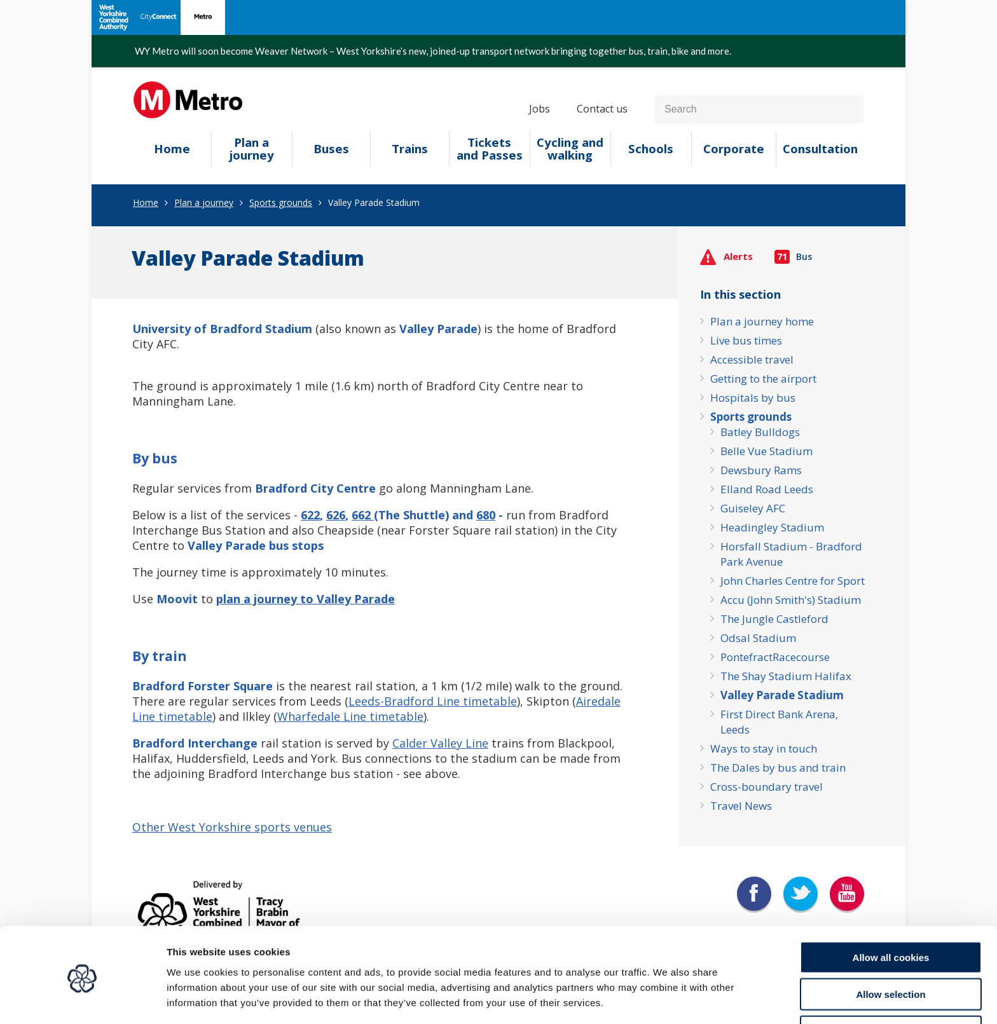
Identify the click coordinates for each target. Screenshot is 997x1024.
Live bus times (746, 340)
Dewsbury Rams (761, 470)
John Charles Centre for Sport (792, 580)
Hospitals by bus (752, 397)
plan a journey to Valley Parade (305, 598)
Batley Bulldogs (760, 432)
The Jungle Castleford (774, 618)
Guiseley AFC (752, 508)
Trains (410, 148)
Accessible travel (752, 359)
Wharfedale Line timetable (350, 716)
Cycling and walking (570, 148)
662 (363, 514)
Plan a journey (252, 148)
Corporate (733, 148)
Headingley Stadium (772, 527)
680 (485, 514)
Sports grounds (280, 202)
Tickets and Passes (490, 148)
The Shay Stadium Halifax (785, 676)
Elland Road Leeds (766, 489)
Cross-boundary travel (766, 786)
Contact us (602, 109)
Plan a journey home (762, 321)
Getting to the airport (763, 378)
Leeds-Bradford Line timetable (432, 701)
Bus (793, 256)
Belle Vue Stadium (766, 451)
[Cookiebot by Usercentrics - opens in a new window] (82, 999)
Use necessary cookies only (890, 986)
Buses (331, 148)
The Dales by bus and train (778, 767)
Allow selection (890, 950)
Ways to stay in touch (763, 748)
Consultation (820, 148)
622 (310, 514)
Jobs (539, 109)
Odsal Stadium (758, 638)
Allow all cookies (891, 912)
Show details (667, 998)
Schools (650, 148)
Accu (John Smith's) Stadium (790, 599)
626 (335, 514)
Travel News (741, 805)
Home (172, 148)
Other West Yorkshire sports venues (232, 827)
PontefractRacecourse (775, 657)
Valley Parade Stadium (782, 695)
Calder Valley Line (440, 743)
